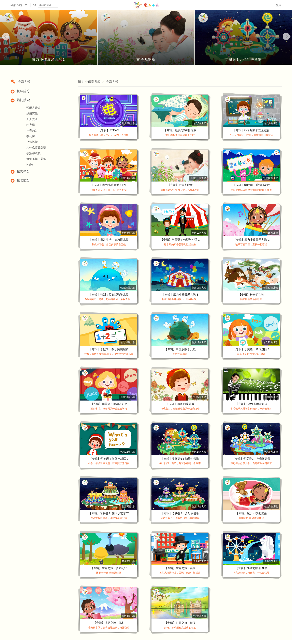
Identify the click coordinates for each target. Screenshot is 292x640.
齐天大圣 (32, 119)
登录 (279, 5)
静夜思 (30, 124)
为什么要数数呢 (36, 147)
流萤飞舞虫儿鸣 (36, 158)
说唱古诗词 (33, 107)
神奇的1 (31, 130)
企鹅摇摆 (32, 141)
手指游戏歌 (33, 153)
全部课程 (16, 5)
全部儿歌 (24, 81)
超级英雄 (32, 113)
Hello (29, 164)
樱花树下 (32, 136)
